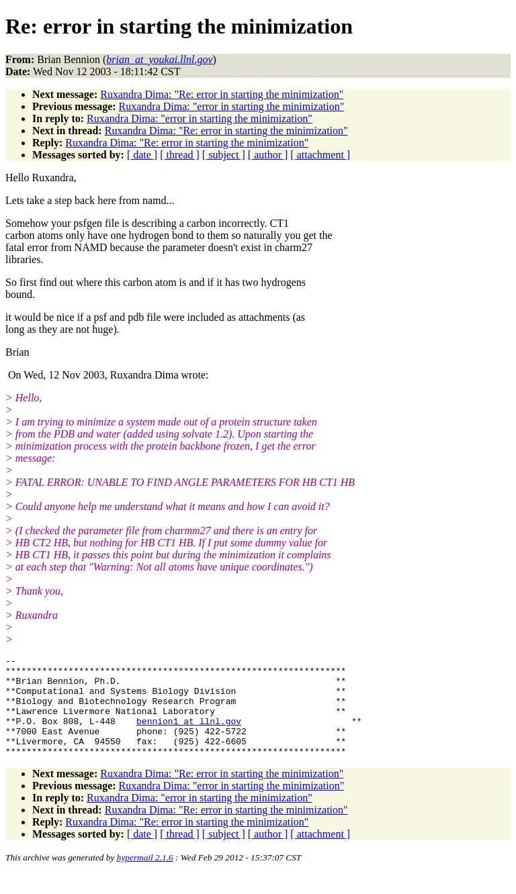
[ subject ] (223, 154)
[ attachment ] (320, 154)
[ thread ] (180, 154)
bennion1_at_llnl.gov (188, 735)
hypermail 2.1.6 (145, 878)
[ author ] (268, 154)
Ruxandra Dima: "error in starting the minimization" (232, 106)
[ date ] (142, 154)
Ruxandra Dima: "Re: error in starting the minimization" (221, 94)
